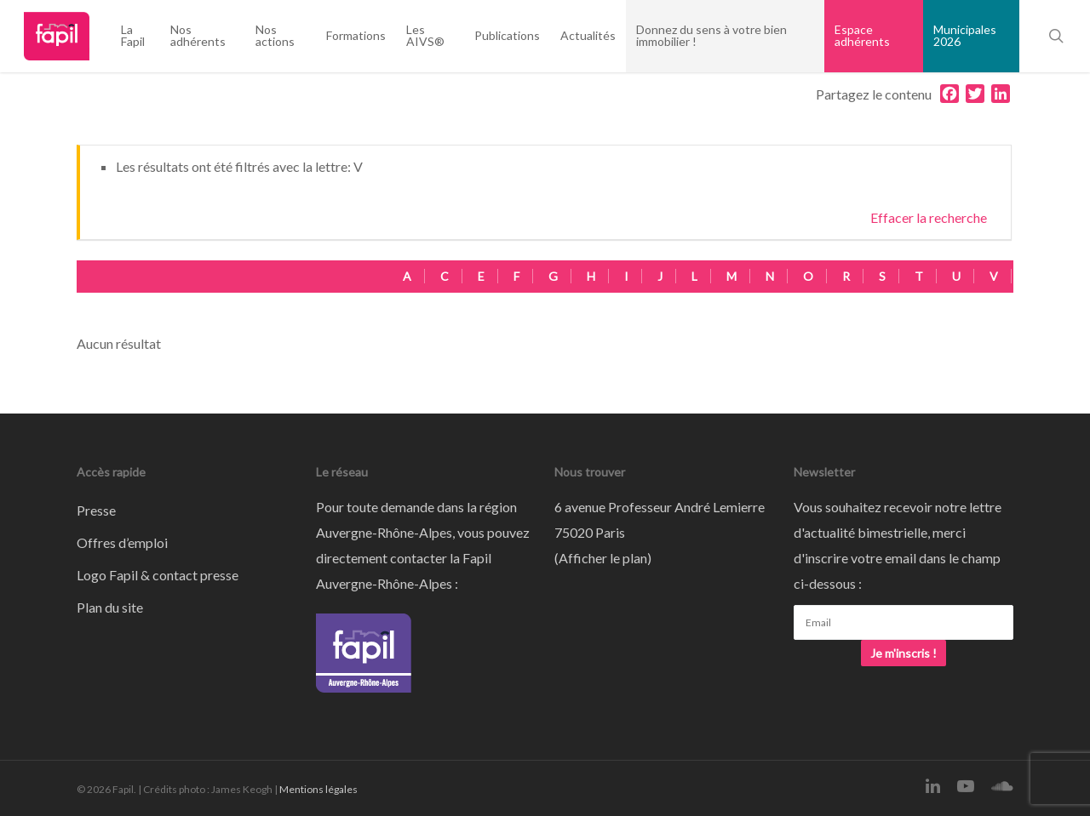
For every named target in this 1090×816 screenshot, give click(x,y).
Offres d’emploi (122, 542)
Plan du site (110, 607)
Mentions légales (318, 789)
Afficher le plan (603, 558)
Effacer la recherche (928, 217)
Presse (96, 510)
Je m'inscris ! (903, 653)
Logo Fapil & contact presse (157, 575)
